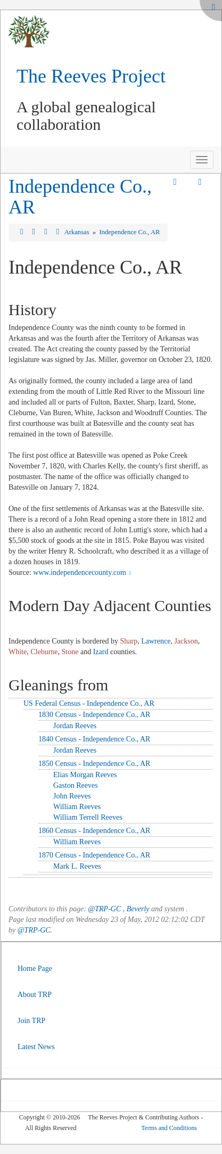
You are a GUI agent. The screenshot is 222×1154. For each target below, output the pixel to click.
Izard (101, 652)
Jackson (186, 641)
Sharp (129, 641)
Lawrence (155, 641)
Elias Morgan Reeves (85, 775)
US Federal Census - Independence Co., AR (88, 703)
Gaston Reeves (75, 785)
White (18, 652)
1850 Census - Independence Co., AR (94, 764)
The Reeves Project (91, 76)
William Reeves (77, 807)
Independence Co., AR (80, 197)
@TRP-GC (104, 909)
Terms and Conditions (169, 1128)
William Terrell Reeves (87, 817)
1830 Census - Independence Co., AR (94, 715)
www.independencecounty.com (83, 572)
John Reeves (72, 796)
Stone (70, 652)
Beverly (138, 909)
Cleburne (43, 652)
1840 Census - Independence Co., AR (94, 739)
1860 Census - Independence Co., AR (94, 831)
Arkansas (77, 232)
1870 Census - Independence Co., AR (94, 855)
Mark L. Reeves (77, 866)
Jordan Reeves (74, 726)
